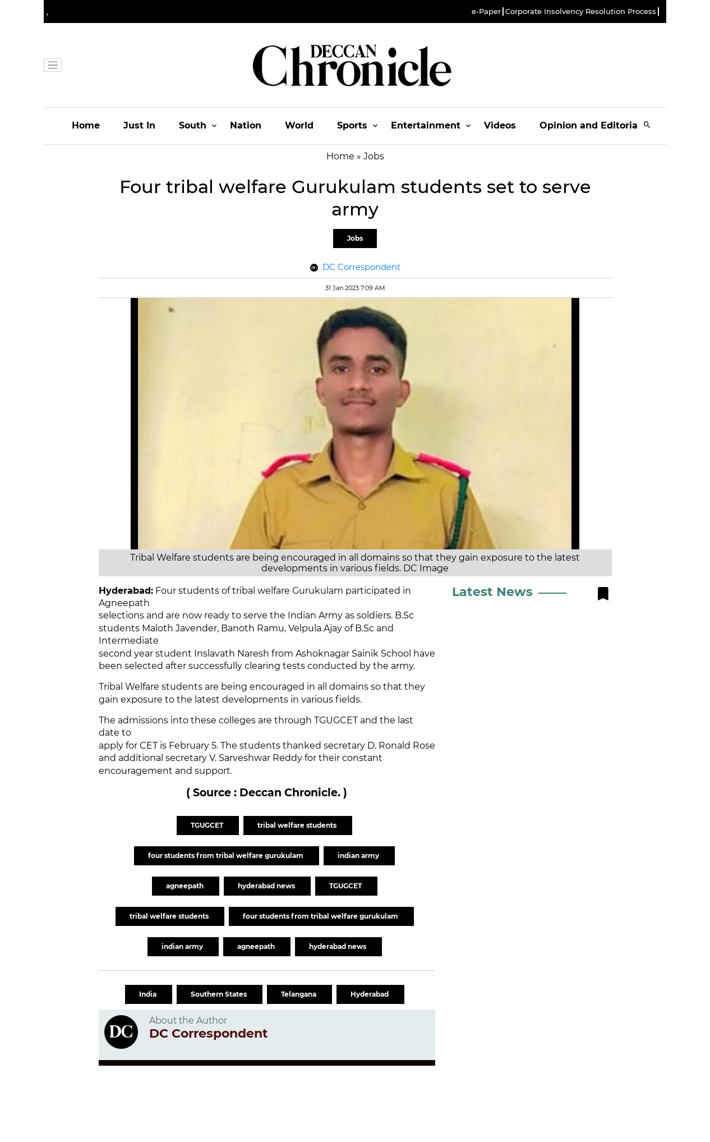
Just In (139, 125)
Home (86, 125)
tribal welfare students (297, 825)
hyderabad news (267, 886)
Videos (500, 125)
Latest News (492, 591)
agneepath (185, 886)
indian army (359, 855)
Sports (352, 125)
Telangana (299, 994)
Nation (245, 125)
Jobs (355, 238)
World (299, 125)
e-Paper (486, 11)
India (148, 994)
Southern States (219, 994)
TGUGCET (208, 825)
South (192, 125)
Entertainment (425, 125)
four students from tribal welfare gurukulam (226, 855)
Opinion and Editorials (593, 125)
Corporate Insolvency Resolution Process (580, 11)
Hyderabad (370, 994)
